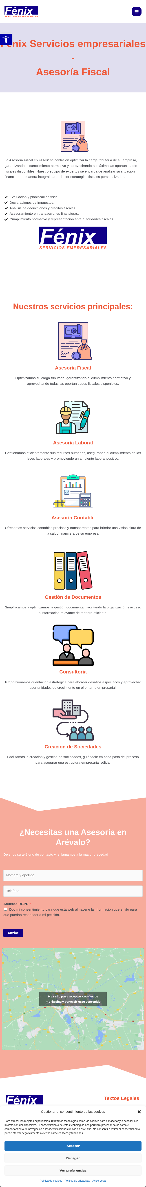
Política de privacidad (77, 1180)
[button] (139, 1112)
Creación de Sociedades (73, 747)
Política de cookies (51, 1180)
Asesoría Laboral (73, 443)
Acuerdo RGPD (17, 904)
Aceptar (73, 1146)
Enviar (13, 933)
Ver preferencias (73, 1170)
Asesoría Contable (73, 517)
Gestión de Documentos (73, 597)
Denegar (73, 1158)
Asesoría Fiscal (73, 368)
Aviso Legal (99, 1180)
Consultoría (73, 672)
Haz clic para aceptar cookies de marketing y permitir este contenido (73, 999)
